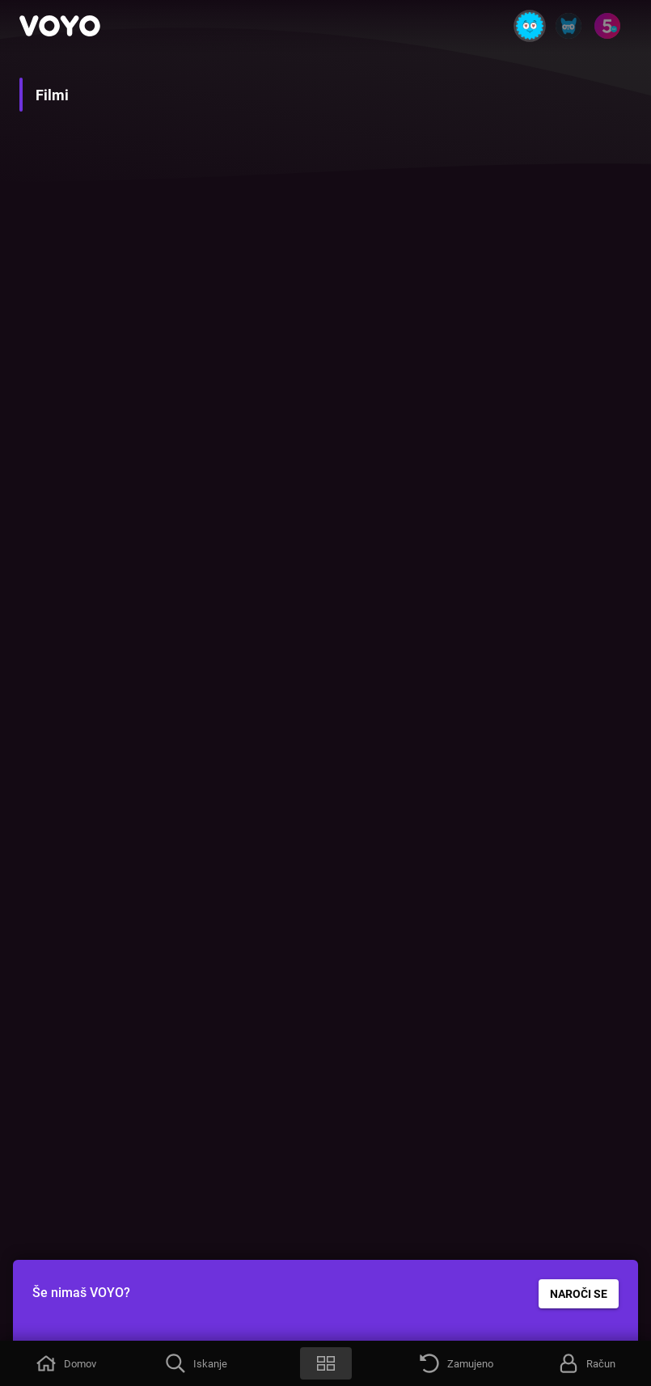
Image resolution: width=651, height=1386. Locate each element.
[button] (65, 1363)
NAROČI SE (578, 1293)
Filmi (52, 95)
